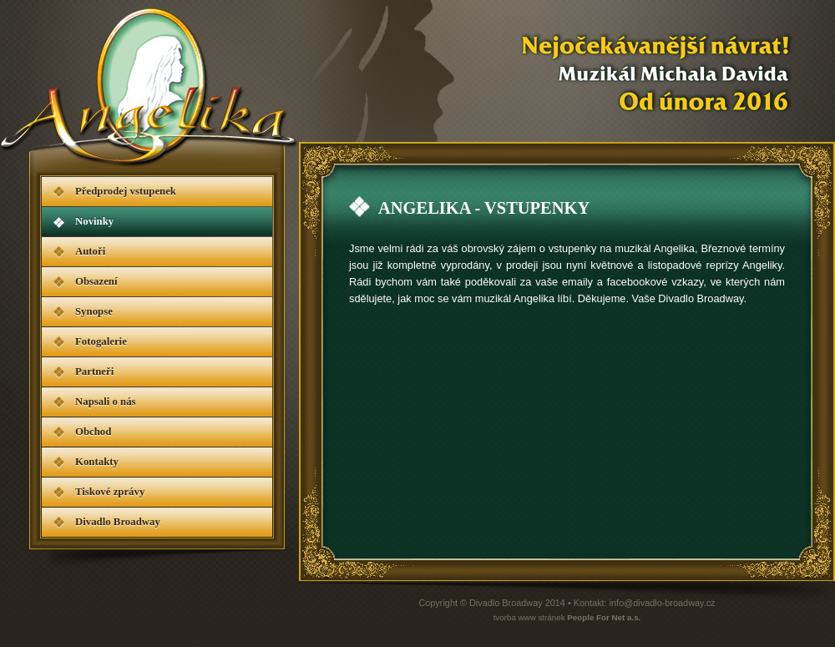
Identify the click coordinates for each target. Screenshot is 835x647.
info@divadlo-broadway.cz (663, 603)
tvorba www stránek (567, 617)
